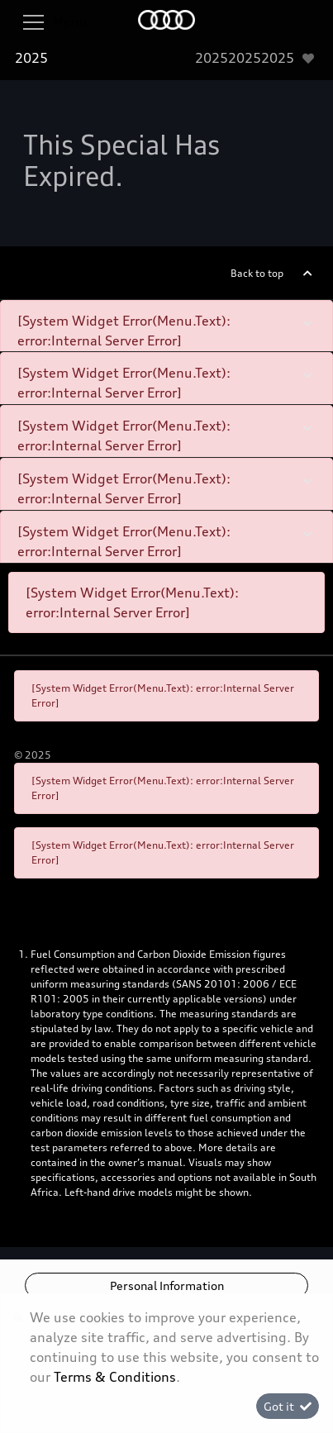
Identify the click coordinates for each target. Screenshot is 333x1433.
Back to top (257, 273)
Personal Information (167, 1285)
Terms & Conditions (115, 1377)
